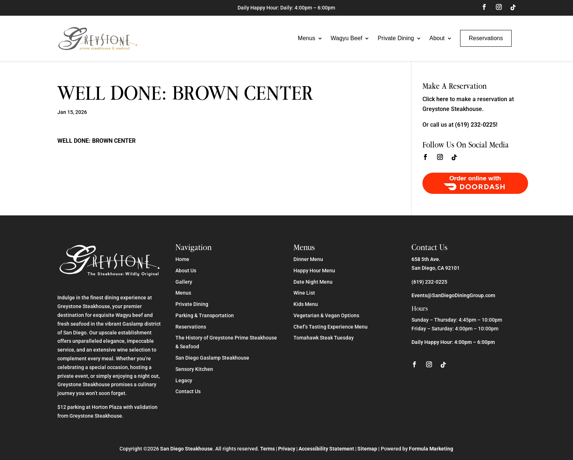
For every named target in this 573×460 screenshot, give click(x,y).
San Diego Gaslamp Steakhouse (212, 358)
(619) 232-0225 (429, 282)
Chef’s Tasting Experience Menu (330, 327)
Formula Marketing (431, 449)
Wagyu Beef (347, 38)
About (437, 38)
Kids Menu (305, 304)
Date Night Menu (313, 282)
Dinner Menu (308, 259)
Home (182, 259)
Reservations (486, 38)
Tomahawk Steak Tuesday (323, 338)
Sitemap (367, 449)
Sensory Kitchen (194, 369)
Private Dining (395, 38)
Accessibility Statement (326, 449)
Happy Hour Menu (314, 270)
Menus (306, 38)
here (442, 99)
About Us (185, 270)
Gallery (183, 282)
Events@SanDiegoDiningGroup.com (453, 295)
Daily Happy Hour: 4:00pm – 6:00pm (453, 342)
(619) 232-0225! (476, 124)
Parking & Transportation (204, 315)
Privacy (286, 449)
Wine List (304, 293)
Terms (267, 449)
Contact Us (188, 391)
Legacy (183, 380)
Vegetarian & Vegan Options (326, 315)
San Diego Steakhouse (186, 449)
